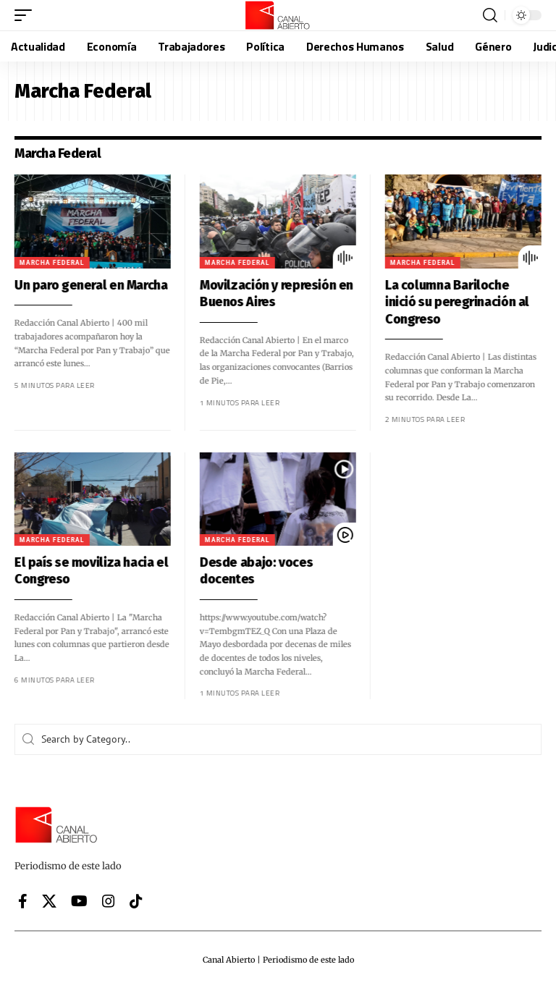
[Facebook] (22, 901)
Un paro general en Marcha (82, 285)
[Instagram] (108, 901)
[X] (49, 901)
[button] (26, 15)
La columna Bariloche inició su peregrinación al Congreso (448, 302)
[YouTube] (79, 901)
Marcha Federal (42, 262)
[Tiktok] (136, 901)
